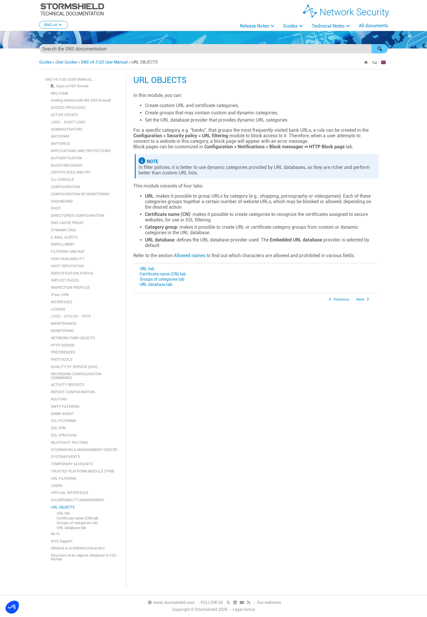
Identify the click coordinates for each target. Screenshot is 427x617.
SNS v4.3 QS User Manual (105, 62)
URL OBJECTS (63, 507)
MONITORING (62, 331)
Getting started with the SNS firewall (81, 100)
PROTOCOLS (61, 359)
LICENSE (58, 309)
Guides (290, 26)
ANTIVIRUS (60, 143)
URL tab (63, 513)
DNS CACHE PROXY (67, 223)
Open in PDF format (72, 86)
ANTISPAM (60, 136)
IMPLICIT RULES (65, 280)
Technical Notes (328, 26)
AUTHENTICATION (66, 158)
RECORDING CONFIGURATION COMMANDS (76, 376)
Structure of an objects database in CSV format (83, 557)
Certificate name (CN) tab (77, 518)
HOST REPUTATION (67, 266)
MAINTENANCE (63, 323)
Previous (341, 299)
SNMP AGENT (62, 414)
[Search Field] (213, 48)
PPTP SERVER (62, 345)
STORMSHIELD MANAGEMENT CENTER (84, 450)
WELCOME (59, 93)
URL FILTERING (63, 478)
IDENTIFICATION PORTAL (72, 273)
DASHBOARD (62, 201)
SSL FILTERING (63, 420)
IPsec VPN (60, 295)
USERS (56, 486)
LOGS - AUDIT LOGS (68, 122)
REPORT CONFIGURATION (73, 392)
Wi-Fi (55, 534)
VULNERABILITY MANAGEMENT (78, 500)
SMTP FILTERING (65, 406)
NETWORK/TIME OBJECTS (73, 338)
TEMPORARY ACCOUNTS (72, 464)
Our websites (269, 602)
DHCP (56, 208)
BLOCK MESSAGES (66, 165)
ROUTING (59, 399)
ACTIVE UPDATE (64, 115)
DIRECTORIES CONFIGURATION (77, 215)
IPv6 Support (61, 541)
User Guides (66, 62)
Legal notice (244, 609)
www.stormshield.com (170, 602)
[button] (380, 48)
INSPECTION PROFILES (70, 287)
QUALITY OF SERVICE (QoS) (74, 367)
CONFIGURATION (65, 187)
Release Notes (254, 26)
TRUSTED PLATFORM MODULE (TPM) (82, 471)
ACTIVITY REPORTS (67, 385)
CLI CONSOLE (62, 179)
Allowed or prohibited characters (78, 548)
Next (360, 299)
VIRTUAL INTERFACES (69, 492)
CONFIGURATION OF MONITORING (80, 194)
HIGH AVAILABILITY (67, 259)
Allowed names (189, 255)
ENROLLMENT (63, 244)
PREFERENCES (63, 352)
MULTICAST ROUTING (69, 442)
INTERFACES (61, 302)
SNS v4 (53, 25)
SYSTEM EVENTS (65, 456)
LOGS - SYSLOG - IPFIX (71, 316)
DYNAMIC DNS (63, 230)
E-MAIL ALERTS (64, 237)
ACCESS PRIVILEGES (68, 107)
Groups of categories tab (77, 523)
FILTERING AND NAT (68, 251)
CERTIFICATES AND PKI (70, 172)
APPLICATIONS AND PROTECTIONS (81, 151)
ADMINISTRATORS (66, 129)
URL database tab (71, 528)
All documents (373, 25)
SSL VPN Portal (63, 435)
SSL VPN (58, 428)
